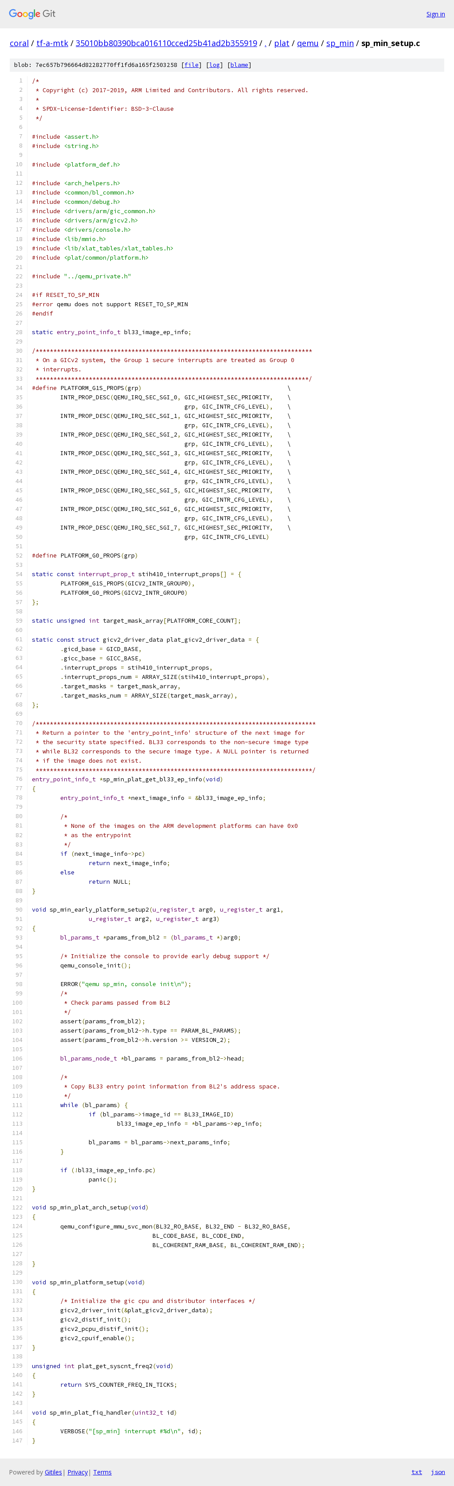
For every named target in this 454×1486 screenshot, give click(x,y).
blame (239, 65)
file (191, 65)
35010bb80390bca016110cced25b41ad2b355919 (166, 43)
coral (19, 43)
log (214, 65)
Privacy (77, 1472)
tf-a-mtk (52, 43)
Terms (102, 1472)
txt (416, 1472)
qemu (308, 43)
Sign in (436, 14)
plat (282, 43)
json (438, 1472)
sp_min (340, 43)
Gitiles (53, 1472)
